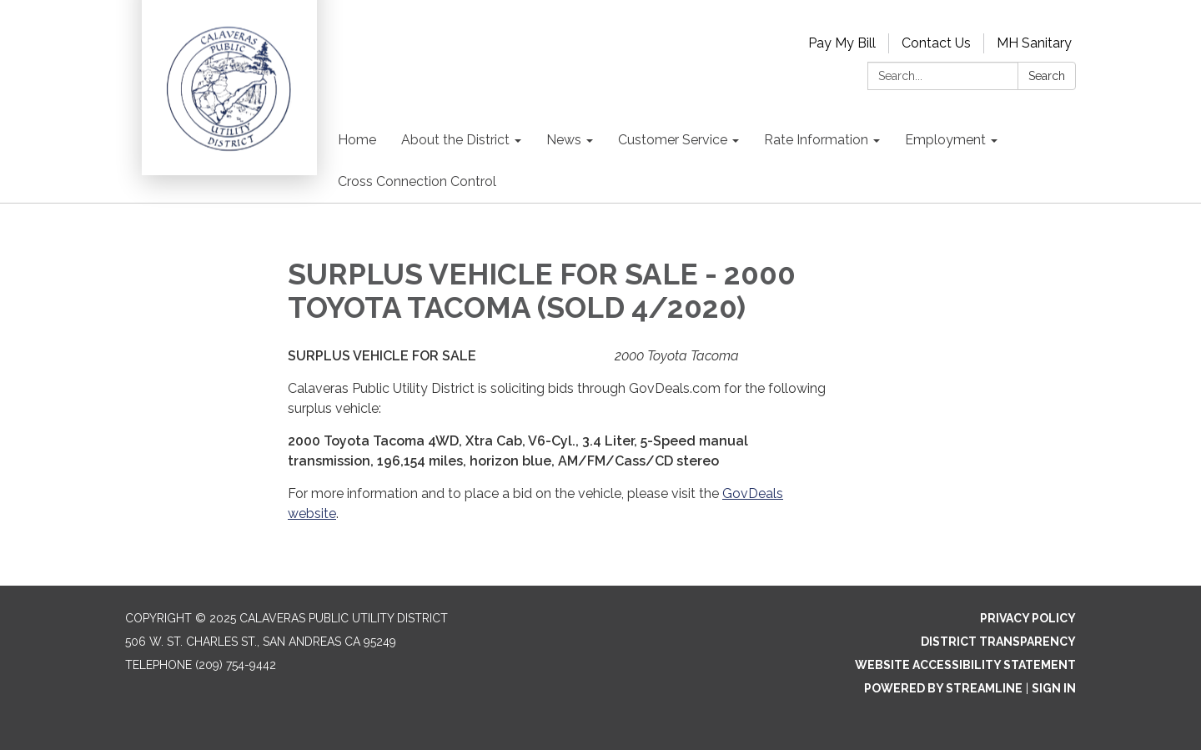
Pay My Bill (842, 43)
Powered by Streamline (943, 688)
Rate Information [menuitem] (816, 140)
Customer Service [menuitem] (672, 140)
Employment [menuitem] (945, 140)
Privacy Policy (1028, 618)
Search (1046, 76)
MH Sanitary (1034, 43)
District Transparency (998, 641)
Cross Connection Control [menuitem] (417, 181)
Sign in (1054, 688)
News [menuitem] (563, 140)
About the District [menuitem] (455, 140)
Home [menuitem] (357, 140)
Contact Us (936, 43)
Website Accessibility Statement (965, 665)
